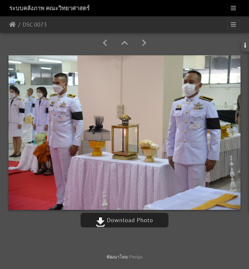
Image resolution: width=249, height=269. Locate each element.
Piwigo (136, 257)
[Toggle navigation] (233, 8)
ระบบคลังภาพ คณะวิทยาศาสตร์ (49, 8)
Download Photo (124, 220)
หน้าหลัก (12, 24)
